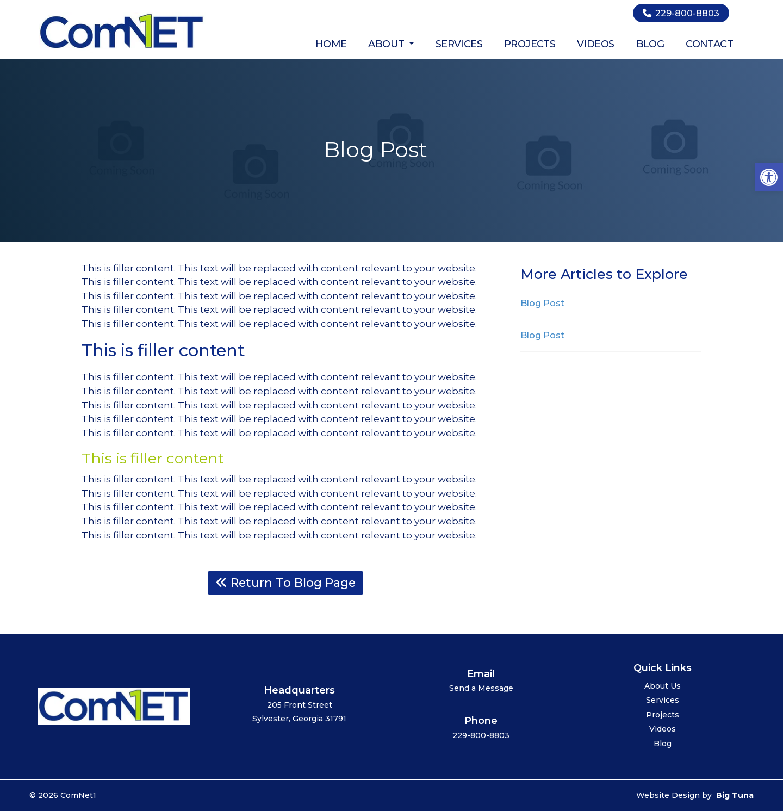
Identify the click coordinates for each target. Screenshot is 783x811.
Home (331, 44)
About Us (662, 686)
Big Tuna (735, 795)
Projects (529, 44)
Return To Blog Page (286, 582)
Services (459, 44)
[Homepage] (122, 49)
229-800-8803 (681, 13)
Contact (709, 44)
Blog (650, 44)
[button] (769, 177)
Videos (595, 44)
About (390, 44)
